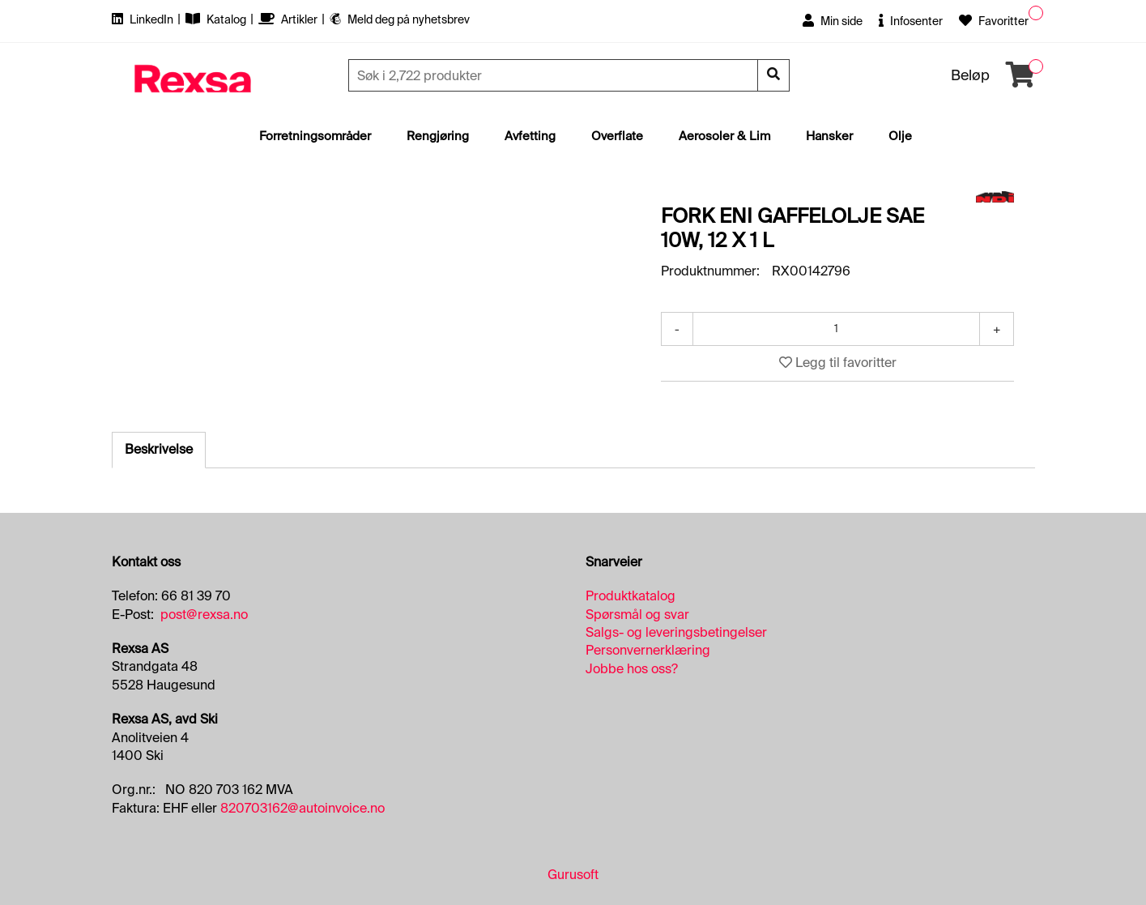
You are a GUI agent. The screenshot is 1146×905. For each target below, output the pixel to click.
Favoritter (994, 21)
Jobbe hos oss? (632, 668)
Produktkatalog (630, 595)
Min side (833, 21)
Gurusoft (573, 874)
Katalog (217, 19)
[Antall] (836, 329)
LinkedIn (144, 19)
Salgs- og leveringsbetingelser (676, 632)
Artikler (289, 19)
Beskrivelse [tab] (159, 449)
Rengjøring (438, 136)
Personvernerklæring (648, 650)
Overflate (617, 136)
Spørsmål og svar (637, 614)
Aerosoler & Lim (724, 136)
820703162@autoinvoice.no (302, 808)
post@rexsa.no (204, 614)
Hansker (829, 136)
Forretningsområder (315, 136)
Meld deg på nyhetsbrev (400, 19)
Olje (900, 136)
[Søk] (554, 75)
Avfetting (530, 136)
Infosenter (911, 21)
